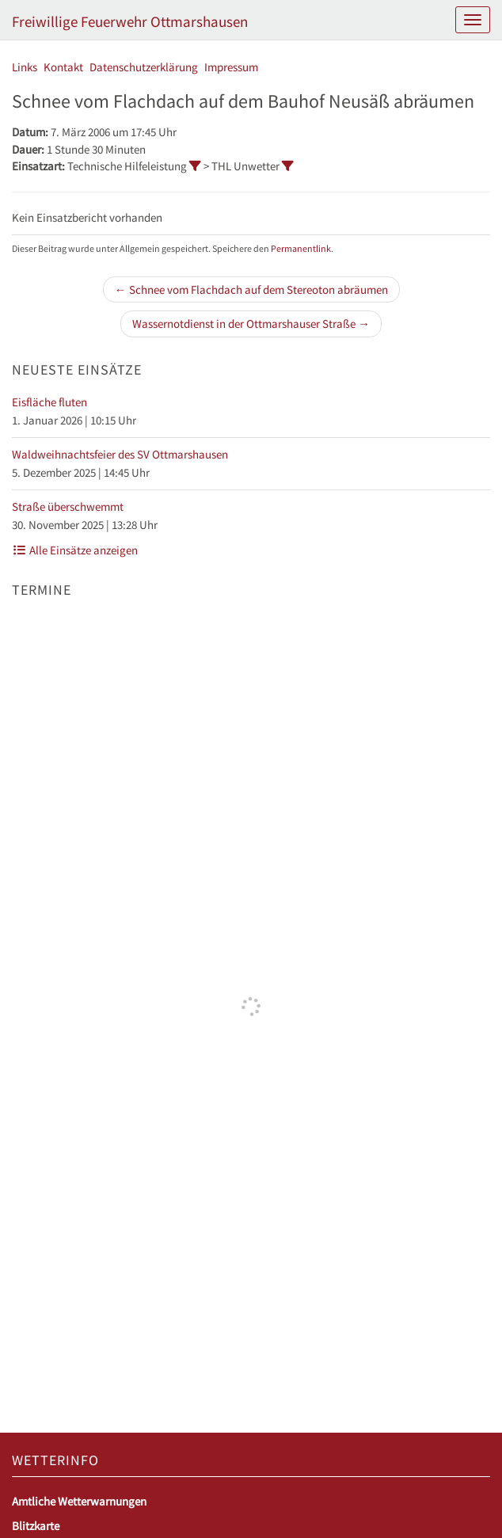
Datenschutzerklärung (143, 66)
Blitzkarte (35, 1525)
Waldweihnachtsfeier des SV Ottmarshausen (120, 454)
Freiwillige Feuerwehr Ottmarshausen (130, 21)
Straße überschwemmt (68, 506)
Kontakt (63, 66)
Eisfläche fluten (49, 401)
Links (24, 66)
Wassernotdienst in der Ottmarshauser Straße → (251, 323)
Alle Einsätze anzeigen (75, 550)
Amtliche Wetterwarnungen (79, 1501)
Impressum (231, 66)
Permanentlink (301, 248)
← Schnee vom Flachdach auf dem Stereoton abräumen (251, 289)
